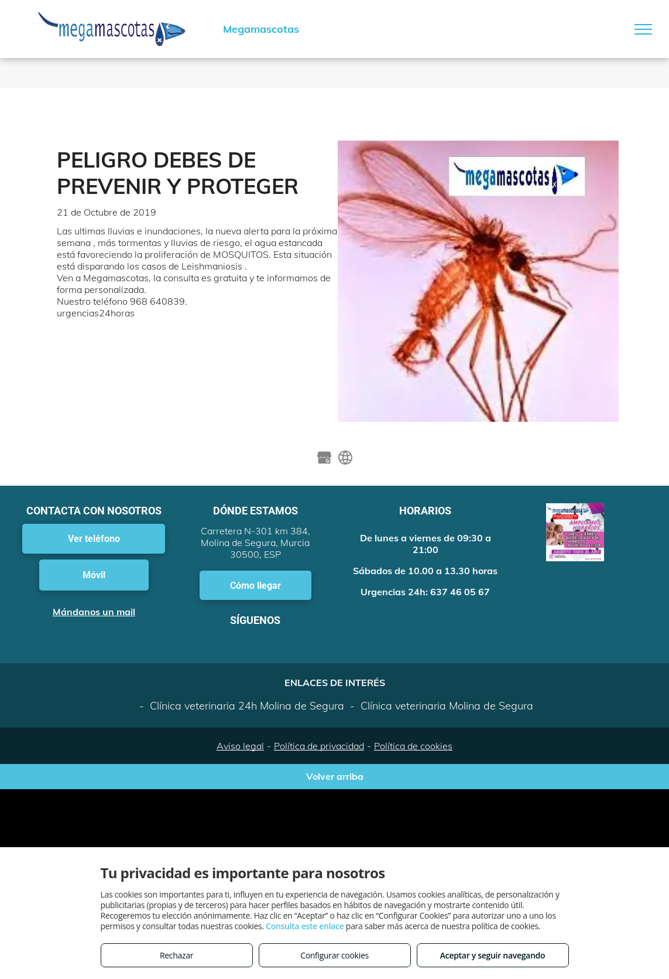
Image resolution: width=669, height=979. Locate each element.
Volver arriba (334, 776)
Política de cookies (413, 746)
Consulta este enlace (305, 926)
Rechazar (176, 955)
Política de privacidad (319, 746)
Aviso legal (240, 746)
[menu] (643, 29)
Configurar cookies (334, 955)
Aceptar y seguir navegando (492, 955)
